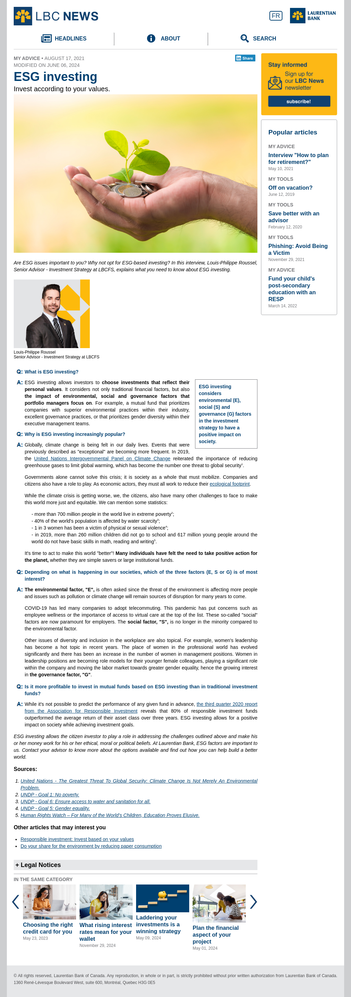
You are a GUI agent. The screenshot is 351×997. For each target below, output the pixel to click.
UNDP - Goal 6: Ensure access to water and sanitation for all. (85, 801)
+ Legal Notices (38, 865)
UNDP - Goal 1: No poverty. (50, 794)
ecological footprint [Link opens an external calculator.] (230, 484)
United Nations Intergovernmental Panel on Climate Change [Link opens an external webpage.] (102, 458)
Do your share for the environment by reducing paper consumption (91, 846)
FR (276, 15)
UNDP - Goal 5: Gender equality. (55, 808)
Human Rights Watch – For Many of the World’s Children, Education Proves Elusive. (110, 815)
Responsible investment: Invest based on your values (77, 839)
